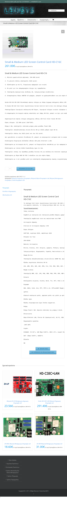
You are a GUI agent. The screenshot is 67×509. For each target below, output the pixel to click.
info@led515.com (36, 1)
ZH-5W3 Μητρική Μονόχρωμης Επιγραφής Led (49, 444)
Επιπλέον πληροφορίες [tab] (9, 191)
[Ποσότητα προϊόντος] (10, 168)
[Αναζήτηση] (49, 10)
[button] (63, 31)
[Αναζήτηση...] (56, 10)
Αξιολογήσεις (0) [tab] (7, 195)
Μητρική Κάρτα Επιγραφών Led (40, 178)
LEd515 (46, 491)
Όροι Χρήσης (12, 460)
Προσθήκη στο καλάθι (26, 168)
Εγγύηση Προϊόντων (12, 463)
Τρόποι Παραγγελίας (13, 479)
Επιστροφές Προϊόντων (12, 467)
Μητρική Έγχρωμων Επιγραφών (21, 178)
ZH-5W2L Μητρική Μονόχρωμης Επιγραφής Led (18, 444)
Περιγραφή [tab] (6, 188)
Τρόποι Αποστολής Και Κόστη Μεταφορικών (12, 471)
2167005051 (25, 1)
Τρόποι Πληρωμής (12, 476)
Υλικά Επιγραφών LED (18, 180)
